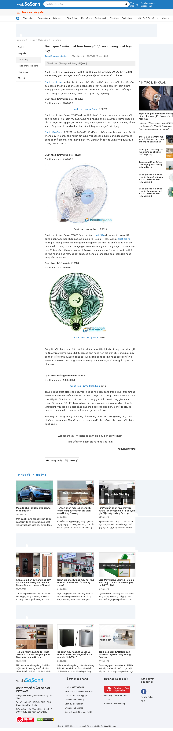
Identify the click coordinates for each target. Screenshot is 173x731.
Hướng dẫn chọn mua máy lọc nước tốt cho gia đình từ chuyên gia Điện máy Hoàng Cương (117, 510)
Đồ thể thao (72, 18)
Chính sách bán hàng (74, 700)
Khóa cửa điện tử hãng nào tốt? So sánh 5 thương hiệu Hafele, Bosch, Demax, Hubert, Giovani (34, 582)
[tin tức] (17, 18)
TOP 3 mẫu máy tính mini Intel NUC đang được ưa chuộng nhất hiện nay (151, 139)
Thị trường (56, 40)
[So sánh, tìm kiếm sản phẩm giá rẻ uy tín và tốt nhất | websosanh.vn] (28, 4)
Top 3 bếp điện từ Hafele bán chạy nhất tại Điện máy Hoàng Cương (115, 654)
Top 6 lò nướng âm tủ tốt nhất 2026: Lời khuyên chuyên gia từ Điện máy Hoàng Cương (33, 654)
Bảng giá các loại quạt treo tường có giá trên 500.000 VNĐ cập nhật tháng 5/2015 (151, 178)
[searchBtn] (126, 4)
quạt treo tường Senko (85, 109)
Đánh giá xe (127, 18)
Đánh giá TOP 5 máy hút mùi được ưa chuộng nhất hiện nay (151, 152)
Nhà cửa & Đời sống (147, 18)
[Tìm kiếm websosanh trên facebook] (143, 691)
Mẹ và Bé (85, 18)
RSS (143, 701)
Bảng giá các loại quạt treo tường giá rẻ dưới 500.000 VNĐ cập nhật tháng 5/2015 (151, 192)
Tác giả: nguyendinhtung (56, 56)
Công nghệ (27, 18)
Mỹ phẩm (22, 53)
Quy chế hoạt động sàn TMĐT (78, 712)
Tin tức (31, 40)
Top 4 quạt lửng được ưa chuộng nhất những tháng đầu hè (151, 164)
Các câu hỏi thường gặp (76, 695)
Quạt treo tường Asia (86, 337)
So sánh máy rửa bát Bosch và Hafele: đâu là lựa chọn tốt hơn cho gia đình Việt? (74, 654)
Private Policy (147, 697)
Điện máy (57, 18)
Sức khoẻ (114, 18)
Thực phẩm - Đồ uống (28, 66)
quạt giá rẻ (124, 239)
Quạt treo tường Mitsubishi (85, 386)
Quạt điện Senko (54, 132)
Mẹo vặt (22, 78)
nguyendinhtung (126, 448)
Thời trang (23, 72)
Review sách (100, 18)
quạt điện (99, 235)
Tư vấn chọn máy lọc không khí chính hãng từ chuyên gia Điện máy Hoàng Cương (74, 510)
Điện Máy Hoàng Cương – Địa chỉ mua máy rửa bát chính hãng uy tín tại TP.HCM (116, 582)
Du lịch (21, 47)
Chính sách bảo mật (74, 708)
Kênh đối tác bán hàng (114, 704)
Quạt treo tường (54, 82)
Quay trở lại (64, 460)
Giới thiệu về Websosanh (115, 695)
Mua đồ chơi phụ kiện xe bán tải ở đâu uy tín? (33, 509)
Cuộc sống (43, 18)
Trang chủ (20, 40)
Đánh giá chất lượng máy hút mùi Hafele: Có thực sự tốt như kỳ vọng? (75, 582)
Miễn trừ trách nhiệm (74, 704)
